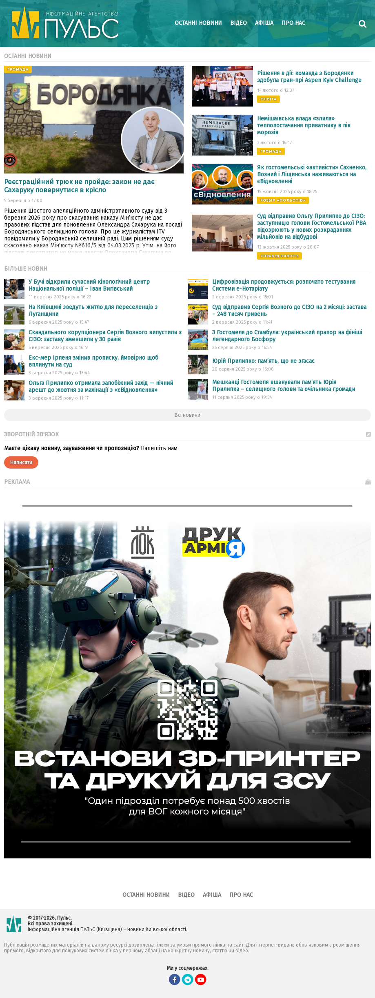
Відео (238, 23)
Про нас (293, 23)
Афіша (264, 23)
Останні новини (198, 23)
